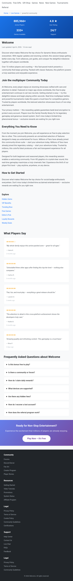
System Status (9, 496)
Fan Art (6, 467)
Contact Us (8, 540)
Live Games (15, 13)
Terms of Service (10, 514)
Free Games (6, 211)
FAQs (6, 548)
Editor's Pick (6, 215)
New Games (50, 3)
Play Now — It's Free (36, 438)
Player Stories (9, 474)
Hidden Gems (7, 199)
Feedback (7, 551)
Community (7, 3)
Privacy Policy (9, 511)
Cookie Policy (9, 518)
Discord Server (9, 463)
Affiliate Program (10, 500)
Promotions (8, 492)
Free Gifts (17, 3)
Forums (6, 459)
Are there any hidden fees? (19, 396)
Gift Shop (26, 3)
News (41, 3)
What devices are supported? (20, 388)
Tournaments (62, 3)
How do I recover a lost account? (22, 404)
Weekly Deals (7, 223)
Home (6, 13)
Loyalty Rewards (8, 219)
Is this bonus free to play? (19, 364)
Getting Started (9, 485)
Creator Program (10, 470)
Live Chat (7, 544)
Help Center (8, 537)
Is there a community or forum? (21, 372)
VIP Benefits (6, 203)
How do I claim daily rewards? (20, 380)
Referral (5, 7)
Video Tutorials (9, 489)
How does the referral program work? (24, 412)
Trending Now (7, 207)
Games (35, 3)
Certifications (9, 526)
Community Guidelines (12, 522)
